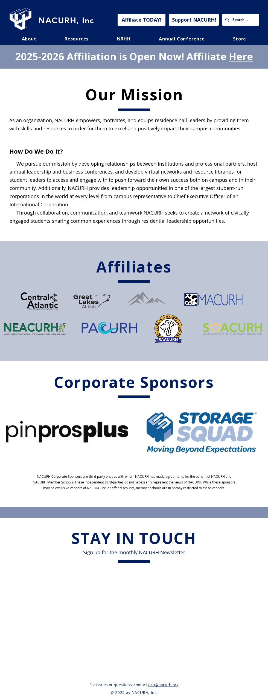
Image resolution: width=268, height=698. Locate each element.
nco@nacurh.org (163, 684)
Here (241, 56)
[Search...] (240, 20)
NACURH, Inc (66, 20)
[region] (67, 432)
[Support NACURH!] (194, 20)
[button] (76, 39)
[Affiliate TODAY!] (141, 20)
